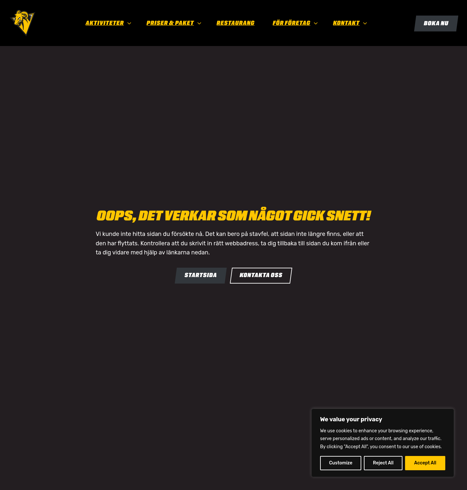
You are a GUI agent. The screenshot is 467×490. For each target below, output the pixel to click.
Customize (341, 463)
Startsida (201, 275)
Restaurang (236, 23)
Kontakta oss (261, 275)
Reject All (383, 463)
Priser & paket (170, 23)
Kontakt (346, 23)
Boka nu (436, 23)
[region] (382, 443)
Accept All (425, 463)
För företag (291, 23)
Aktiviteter (105, 23)
